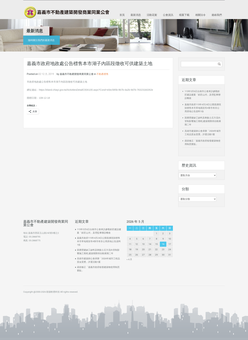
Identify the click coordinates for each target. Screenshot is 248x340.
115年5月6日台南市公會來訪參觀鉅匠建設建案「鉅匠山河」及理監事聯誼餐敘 (202, 94)
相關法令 (200, 14)
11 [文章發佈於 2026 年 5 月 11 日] (130, 244)
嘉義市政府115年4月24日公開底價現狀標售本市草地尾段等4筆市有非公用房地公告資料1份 (203, 108)
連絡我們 (216, 14)
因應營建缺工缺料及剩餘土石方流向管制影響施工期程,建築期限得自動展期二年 (203, 121)
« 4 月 (129, 259)
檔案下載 (184, 14)
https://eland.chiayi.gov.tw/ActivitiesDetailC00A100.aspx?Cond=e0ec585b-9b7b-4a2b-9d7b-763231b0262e (96, 89)
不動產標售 (102, 74)
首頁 (122, 14)
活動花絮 (152, 14)
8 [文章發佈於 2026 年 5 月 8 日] (156, 238)
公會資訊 (168, 14)
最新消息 (136, 14)
